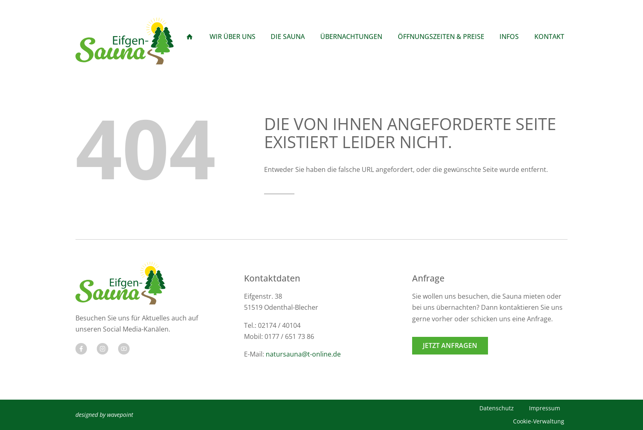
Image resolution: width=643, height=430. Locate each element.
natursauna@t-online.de (303, 354)
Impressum (544, 408)
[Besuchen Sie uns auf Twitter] (102, 349)
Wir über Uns (232, 36)
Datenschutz (496, 408)
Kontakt (549, 36)
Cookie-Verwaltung (538, 421)
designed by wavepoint (104, 415)
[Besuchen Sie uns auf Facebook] (81, 349)
